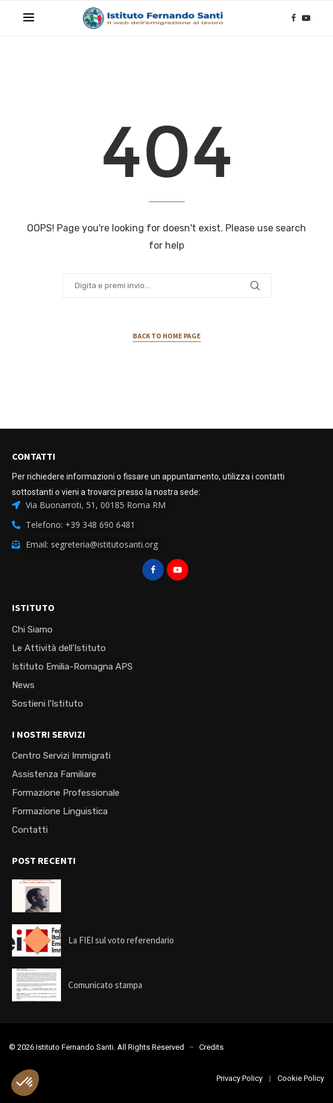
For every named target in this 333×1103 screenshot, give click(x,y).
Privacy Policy (239, 1078)
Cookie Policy (300, 1078)
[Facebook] (293, 18)
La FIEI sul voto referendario (121, 940)
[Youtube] (306, 18)
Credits (211, 1047)
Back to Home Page (167, 335)
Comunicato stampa (105, 985)
